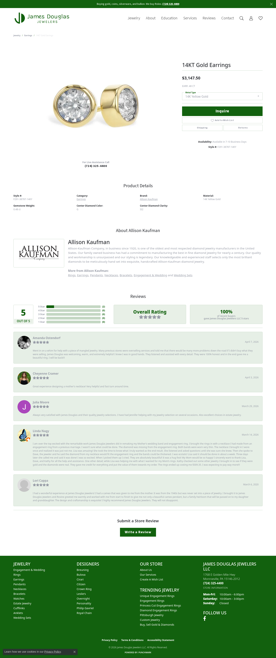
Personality (84, 603)
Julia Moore (41, 402)
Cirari (80, 579)
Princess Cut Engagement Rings (160, 605)
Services (190, 18)
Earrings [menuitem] (18, 579)
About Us (146, 570)
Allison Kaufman (149, 199)
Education (169, 18)
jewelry (17, 35)
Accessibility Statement (160, 640)
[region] (95, 100)
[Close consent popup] (74, 652)
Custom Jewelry (150, 620)
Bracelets (126, 275)
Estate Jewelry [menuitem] (22, 603)
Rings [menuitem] (17, 574)
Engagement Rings (152, 600)
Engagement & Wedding (150, 275)
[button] (242, 18)
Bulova (81, 574)
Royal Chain (84, 613)
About (150, 18)
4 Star (41, 310)
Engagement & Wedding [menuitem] (29, 570)
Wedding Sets (183, 275)
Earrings (28, 35)
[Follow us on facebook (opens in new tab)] (204, 618)
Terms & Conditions (132, 640)
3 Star (41, 314)
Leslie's (81, 594)
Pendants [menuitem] (19, 584)
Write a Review (138, 532)
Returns (243, 127)
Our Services (148, 574)
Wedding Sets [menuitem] (22, 618)
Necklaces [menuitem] (19, 589)
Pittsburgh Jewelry (151, 615)
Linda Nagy (41, 431)
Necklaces (111, 275)
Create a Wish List (151, 579)
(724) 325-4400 (96, 166)
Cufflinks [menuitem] (19, 608)
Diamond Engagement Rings (158, 610)
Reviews (209, 18)
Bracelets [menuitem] (19, 594)
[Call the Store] (213, 583)
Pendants (96, 275)
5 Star (41, 306)
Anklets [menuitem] (18, 613)
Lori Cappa (40, 480)
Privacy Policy (109, 640)
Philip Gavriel (85, 608)
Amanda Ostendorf (46, 338)
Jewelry (133, 18)
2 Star (41, 318)
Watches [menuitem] (18, 598)
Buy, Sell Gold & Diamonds (157, 624)
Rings (72, 275)
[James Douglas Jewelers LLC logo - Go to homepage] (43, 18)
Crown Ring (84, 589)
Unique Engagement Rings (157, 596)
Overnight (83, 598)
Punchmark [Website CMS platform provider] (145, 652)
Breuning (83, 570)
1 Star (41, 322)
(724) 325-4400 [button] (170, 4)
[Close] (271, 4)
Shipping (202, 127)
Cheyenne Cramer (46, 373)
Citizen (81, 584)
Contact (227, 18)
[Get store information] (215, 587)
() (103, 306)
